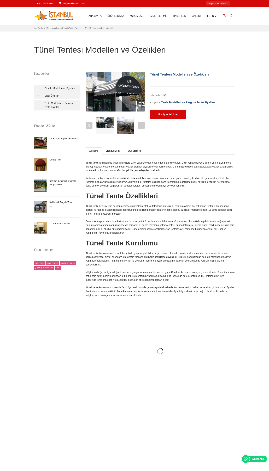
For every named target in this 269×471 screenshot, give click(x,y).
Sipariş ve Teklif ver (168, 114)
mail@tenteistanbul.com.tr (72, 3)
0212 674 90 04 (45, 3)
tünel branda (52, 263)
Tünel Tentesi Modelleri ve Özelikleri (179, 74)
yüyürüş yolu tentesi (44, 268)
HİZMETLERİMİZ (158, 16)
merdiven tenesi (68, 263)
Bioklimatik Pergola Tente (61, 202)
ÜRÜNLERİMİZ (115, 16)
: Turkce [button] (217, 3)
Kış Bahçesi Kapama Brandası (63, 138)
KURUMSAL (136, 16)
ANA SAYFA (95, 16)
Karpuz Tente (55, 160)
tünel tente (40, 263)
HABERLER (179, 16)
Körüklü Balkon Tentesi (59, 223)
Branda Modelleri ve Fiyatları (54, 88)
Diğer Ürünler (46, 95)
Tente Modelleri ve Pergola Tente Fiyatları (63, 28)
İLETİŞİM (212, 16)
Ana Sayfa (38, 28)
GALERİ (196, 16)
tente (57, 268)
